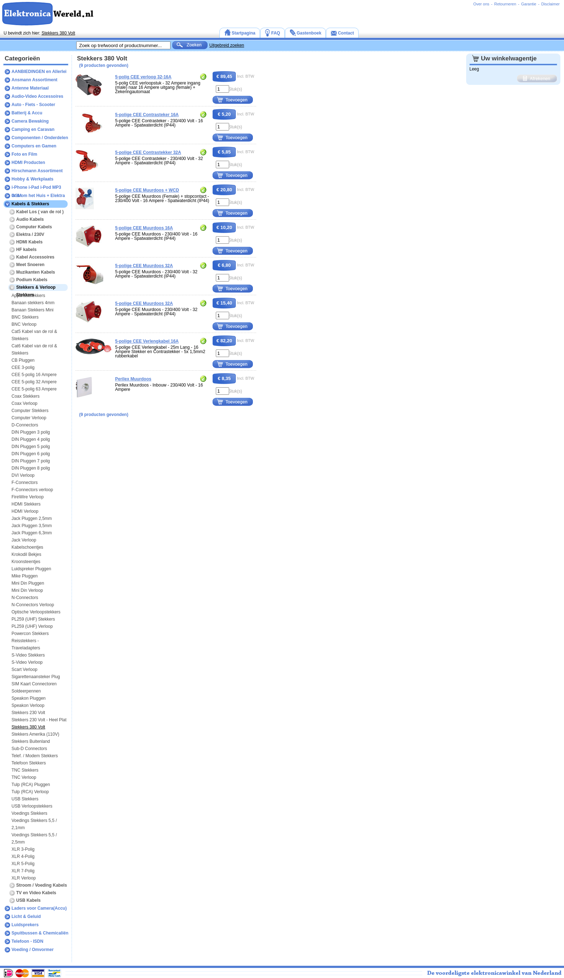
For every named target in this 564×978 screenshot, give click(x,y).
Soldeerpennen (26, 691)
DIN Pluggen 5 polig (31, 446)
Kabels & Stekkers (30, 203)
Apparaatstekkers (28, 295)
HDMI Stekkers (26, 504)
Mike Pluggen (25, 576)
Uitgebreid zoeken (226, 45)
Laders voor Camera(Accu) (39, 908)
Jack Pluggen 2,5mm (32, 518)
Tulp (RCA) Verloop (30, 791)
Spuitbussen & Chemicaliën (40, 933)
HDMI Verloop (25, 511)
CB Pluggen (23, 360)
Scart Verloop (24, 669)
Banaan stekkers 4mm (33, 302)
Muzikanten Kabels (35, 272)
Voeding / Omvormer (33, 949)
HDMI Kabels (29, 241)
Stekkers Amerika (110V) (35, 734)
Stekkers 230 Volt (28, 712)
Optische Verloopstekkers (36, 611)
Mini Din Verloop (27, 590)
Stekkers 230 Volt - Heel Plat (39, 719)
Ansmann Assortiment (35, 79)
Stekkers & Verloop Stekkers (35, 288)
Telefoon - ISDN (27, 941)
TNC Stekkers (25, 770)
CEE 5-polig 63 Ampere (34, 389)
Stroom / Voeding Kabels (41, 885)
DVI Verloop (23, 475)
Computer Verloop (29, 417)
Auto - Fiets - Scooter (33, 104)
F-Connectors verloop (32, 489)
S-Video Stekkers (28, 655)
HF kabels (26, 249)
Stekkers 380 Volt (58, 33)
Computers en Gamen (34, 145)
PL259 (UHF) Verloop (32, 626)
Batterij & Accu (27, 112)
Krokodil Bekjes (26, 554)
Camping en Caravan (33, 129)
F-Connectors (25, 482)
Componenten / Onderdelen (40, 137)
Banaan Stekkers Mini (33, 309)
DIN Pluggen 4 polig (31, 439)
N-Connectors (25, 597)
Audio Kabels (30, 219)
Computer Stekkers (30, 410)
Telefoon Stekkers (29, 763)
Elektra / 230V (30, 234)
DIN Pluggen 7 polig (31, 460)
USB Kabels (28, 900)
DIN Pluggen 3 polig (31, 432)
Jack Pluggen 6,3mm (32, 532)
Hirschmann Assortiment (37, 170)
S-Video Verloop (27, 662)
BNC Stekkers (25, 317)
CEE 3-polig (23, 367)
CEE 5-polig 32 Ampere (34, 381)
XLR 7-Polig (23, 870)
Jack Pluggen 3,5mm (32, 525)
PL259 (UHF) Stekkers (33, 619)
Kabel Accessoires (35, 257)
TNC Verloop (24, 777)
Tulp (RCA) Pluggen (31, 784)
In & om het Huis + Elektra (38, 195)
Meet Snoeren (30, 264)
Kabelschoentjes (27, 547)
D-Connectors (25, 425)
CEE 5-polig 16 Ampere (34, 374)
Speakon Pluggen (29, 698)
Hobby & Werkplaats (32, 179)
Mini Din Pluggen (28, 583)
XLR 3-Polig (23, 849)
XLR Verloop (24, 878)
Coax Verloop (24, 403)
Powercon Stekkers (30, 633)
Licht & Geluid (26, 916)
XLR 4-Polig (23, 856)
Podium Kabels (31, 279)
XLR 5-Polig (23, 863)
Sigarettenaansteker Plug (36, 676)
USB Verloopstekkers (32, 806)
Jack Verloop (24, 540)
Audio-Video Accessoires (37, 96)
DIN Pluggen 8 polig (31, 468)
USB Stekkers (25, 798)
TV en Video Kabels (36, 892)
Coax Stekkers (26, 396)
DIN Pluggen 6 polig (31, 453)
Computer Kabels (34, 226)
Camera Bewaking (30, 121)
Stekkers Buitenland (31, 741)
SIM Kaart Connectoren (34, 683)
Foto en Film (24, 154)
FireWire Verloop (28, 496)
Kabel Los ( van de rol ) (40, 211)
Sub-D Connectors (29, 748)
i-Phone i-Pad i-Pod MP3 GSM (36, 188)
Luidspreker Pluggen (31, 568)
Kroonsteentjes (26, 561)
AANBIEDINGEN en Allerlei (39, 71)
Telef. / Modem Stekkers (35, 755)
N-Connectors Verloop (33, 604)
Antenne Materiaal (30, 88)
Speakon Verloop (28, 705)
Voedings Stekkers (29, 813)
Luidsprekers (25, 924)
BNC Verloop (24, 324)
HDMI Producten (28, 162)
